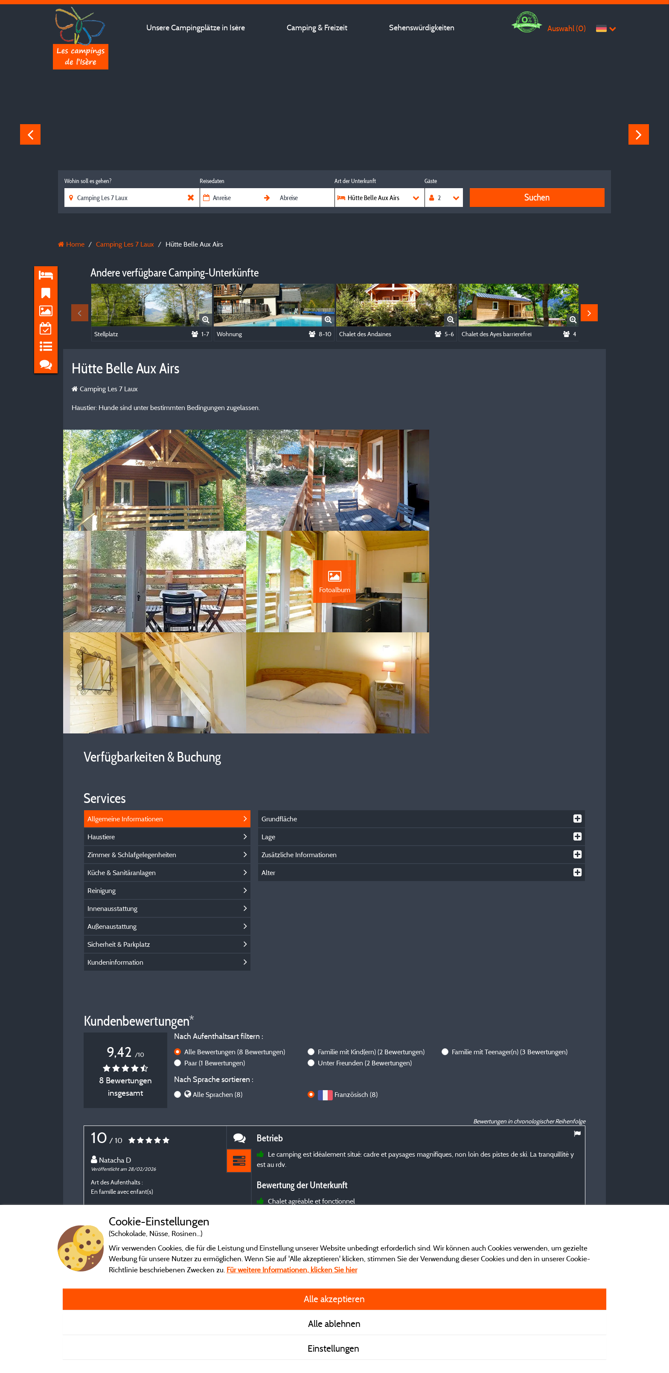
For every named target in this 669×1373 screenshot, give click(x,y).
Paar (214, 963)
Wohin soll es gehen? (87, 181)
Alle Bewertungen (234, 952)
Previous (30, 134)
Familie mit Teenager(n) (509, 952)
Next (638, 134)
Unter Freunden (365, 963)
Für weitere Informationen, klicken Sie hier (292, 1269)
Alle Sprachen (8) (217, 995)
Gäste (431, 181)
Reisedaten (212, 181)
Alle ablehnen (334, 1323)
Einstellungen (334, 1348)
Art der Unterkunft (355, 181)
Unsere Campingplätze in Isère (195, 27)
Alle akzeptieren (334, 1298)
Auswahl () (566, 28)
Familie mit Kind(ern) (371, 952)
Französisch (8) (356, 995)
